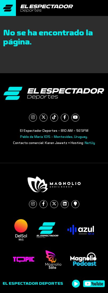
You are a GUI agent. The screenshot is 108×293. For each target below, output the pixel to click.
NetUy (90, 143)
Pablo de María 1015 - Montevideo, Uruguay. (54, 137)
